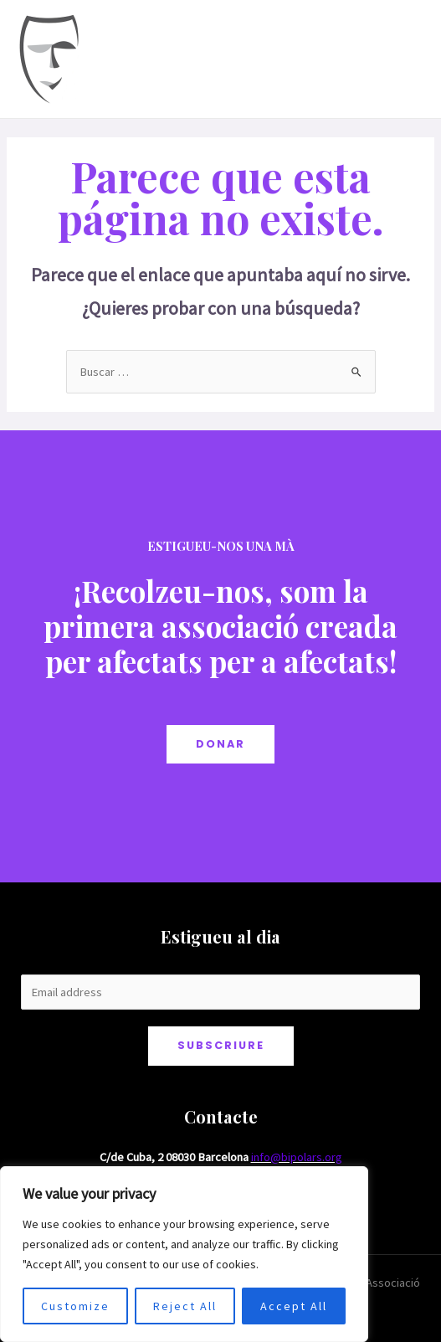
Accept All (293, 1306)
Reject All (185, 1306)
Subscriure (220, 1045)
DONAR (220, 744)
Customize (75, 1306)
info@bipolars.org (296, 1157)
